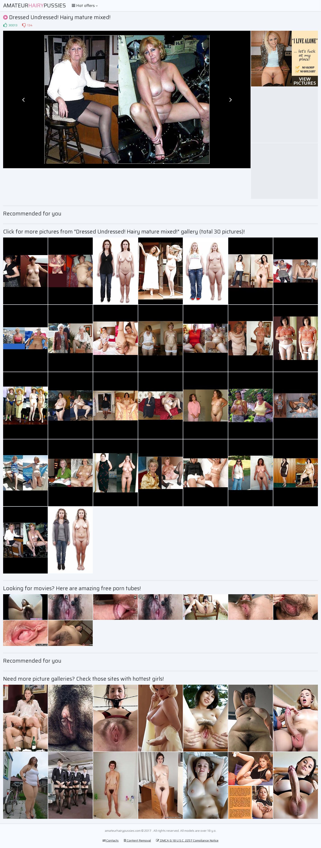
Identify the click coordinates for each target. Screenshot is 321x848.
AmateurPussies (34, 5)
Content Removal (137, 840)
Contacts (111, 840)
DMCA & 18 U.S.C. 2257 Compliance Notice (187, 840)
